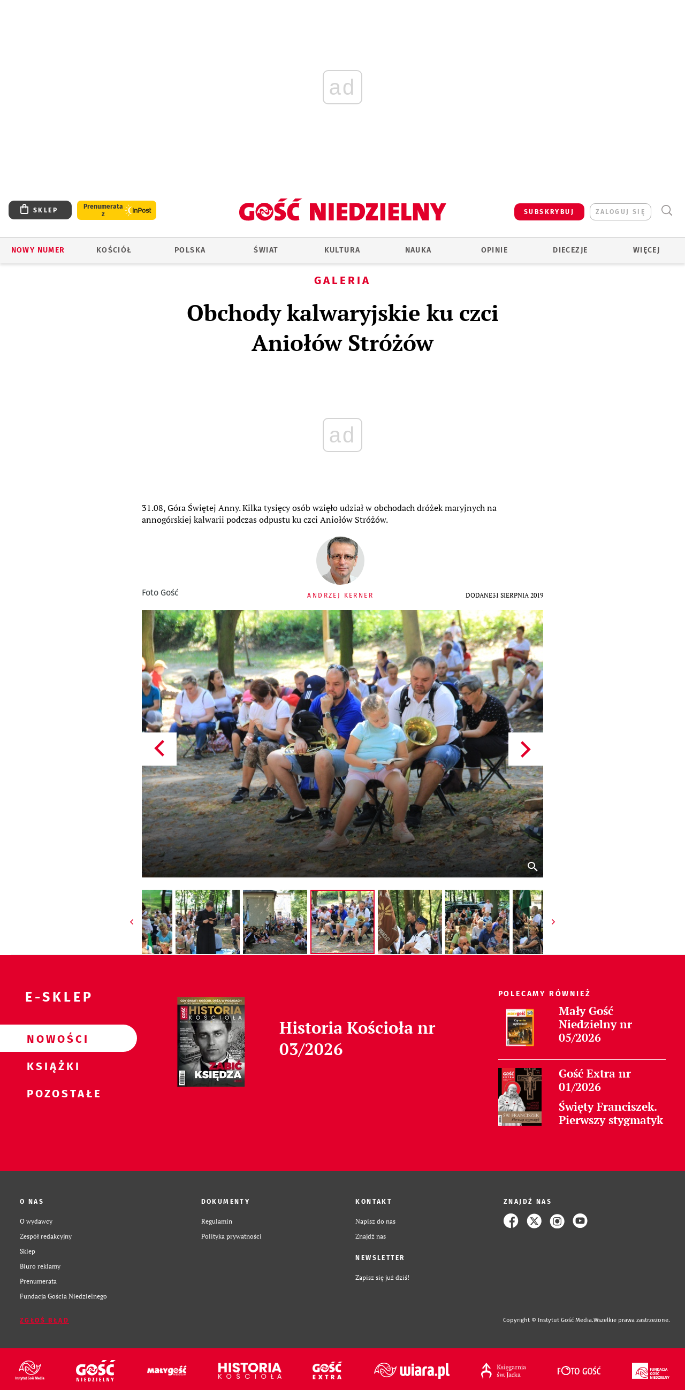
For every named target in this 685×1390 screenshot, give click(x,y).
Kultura (342, 250)
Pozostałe (51, 1093)
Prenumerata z (103, 210)
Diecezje (570, 250)
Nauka (418, 250)
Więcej (646, 250)
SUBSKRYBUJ (549, 212)
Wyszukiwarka (666, 210)
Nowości (51, 1038)
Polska (190, 250)
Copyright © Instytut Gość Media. (548, 1320)
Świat (266, 250)
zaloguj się (620, 212)
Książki (51, 1066)
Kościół (114, 250)
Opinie (494, 250)
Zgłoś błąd (44, 1320)
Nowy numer (38, 250)
